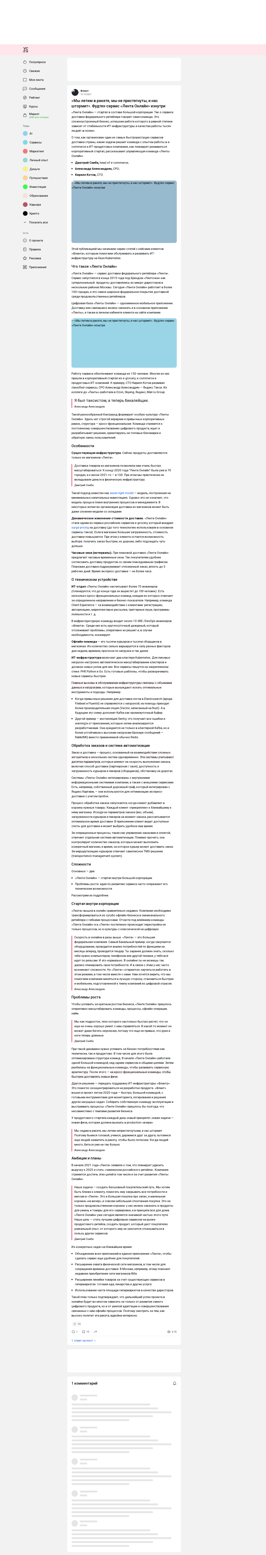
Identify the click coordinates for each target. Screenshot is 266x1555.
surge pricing (186, 478)
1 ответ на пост (12, 858)
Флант (5, 205)
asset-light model (51, 469)
